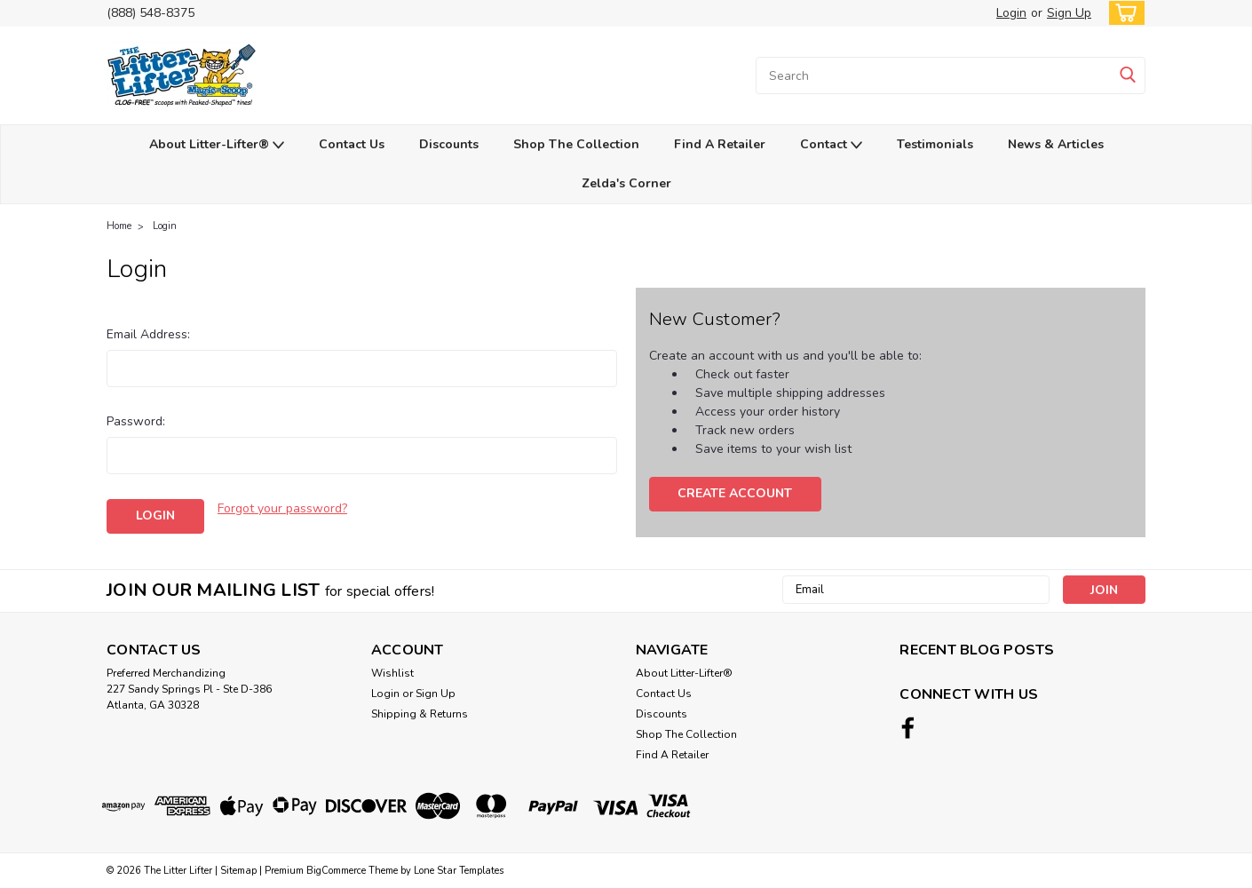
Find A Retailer (719, 144)
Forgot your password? (282, 508)
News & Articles (1056, 144)
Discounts (449, 144)
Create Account (735, 493)
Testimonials (935, 144)
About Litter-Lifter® (216, 145)
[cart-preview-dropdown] (1122, 13)
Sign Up (1069, 12)
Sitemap (238, 870)
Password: (136, 421)
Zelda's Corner (626, 183)
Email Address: (148, 334)
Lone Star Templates (458, 870)
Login (1011, 12)
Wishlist (392, 673)
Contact (831, 145)
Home (119, 226)
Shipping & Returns (419, 714)
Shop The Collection (576, 144)
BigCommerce (336, 870)
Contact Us (351, 144)
